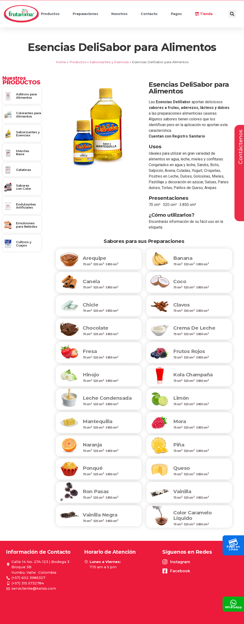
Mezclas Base (22, 152)
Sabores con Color (23, 187)
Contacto (149, 14)
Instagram (180, 562)
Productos (55, 15)
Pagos (176, 14)
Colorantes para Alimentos (28, 114)
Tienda (204, 14)
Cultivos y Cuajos (23, 243)
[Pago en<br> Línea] (233, 541)
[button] (232, 14)
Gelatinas (23, 170)
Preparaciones (90, 15)
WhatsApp (233, 607)
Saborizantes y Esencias (109, 62)
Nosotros (124, 15)
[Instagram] (165, 562)
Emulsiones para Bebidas (26, 224)
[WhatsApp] (233, 601)
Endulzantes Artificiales (26, 206)
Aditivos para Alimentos (26, 95)
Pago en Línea (233, 548)
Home (61, 62)
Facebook (180, 571)
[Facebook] (165, 571)
